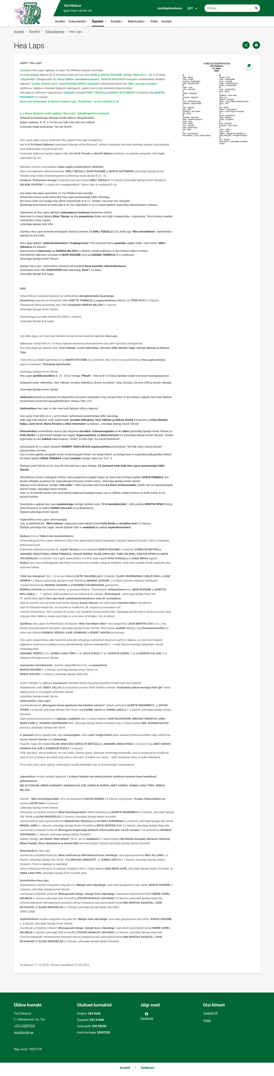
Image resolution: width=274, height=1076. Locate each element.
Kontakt (166, 21)
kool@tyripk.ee (23, 1032)
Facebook (146, 1015)
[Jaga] (246, 45)
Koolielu (117, 21)
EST (192, 8)
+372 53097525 (24, 1026)
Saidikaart (147, 1068)
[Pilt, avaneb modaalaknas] (217, 103)
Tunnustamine (54, 31)
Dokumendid (78, 21)
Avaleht (60, 21)
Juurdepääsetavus (169, 8)
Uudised (208, 1013)
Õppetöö (99, 21)
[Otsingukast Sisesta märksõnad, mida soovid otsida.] (232, 8)
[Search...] (256, 8)
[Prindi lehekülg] (256, 45)
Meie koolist (137, 21)
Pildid (154, 21)
